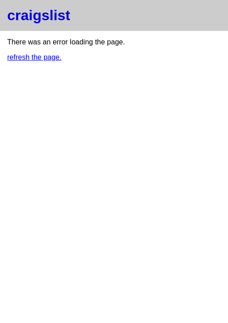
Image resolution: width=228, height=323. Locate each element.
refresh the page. (34, 57)
